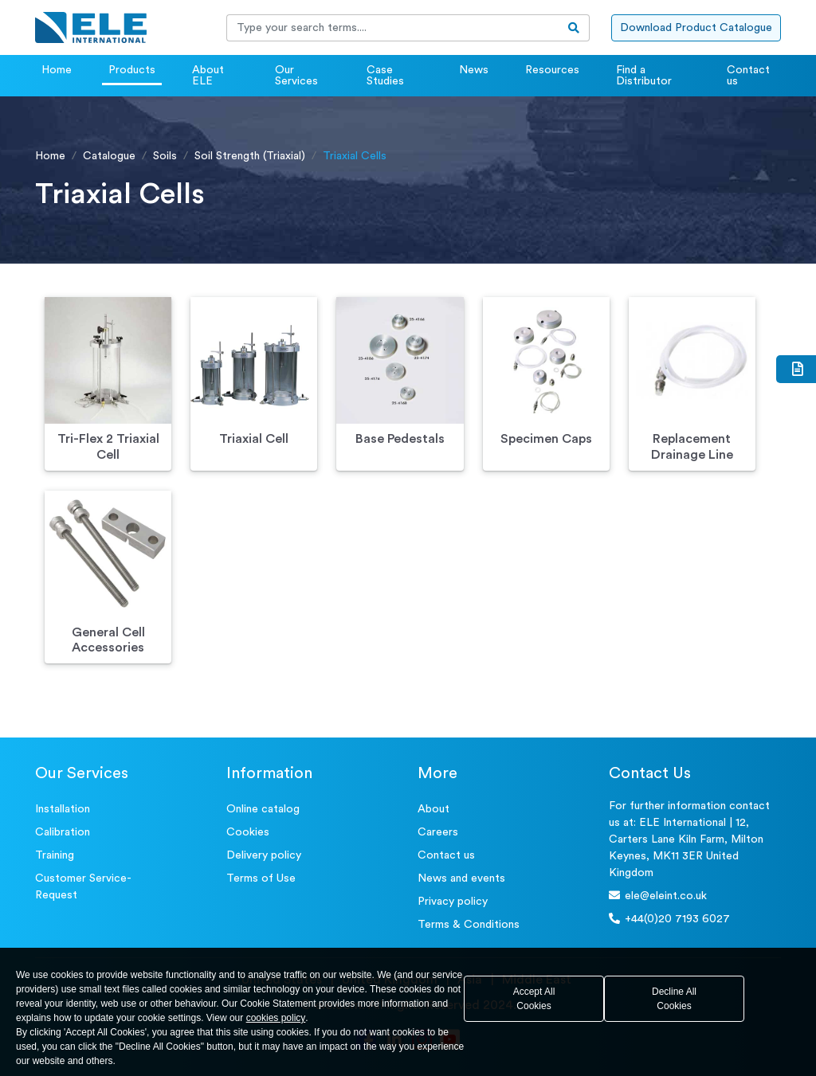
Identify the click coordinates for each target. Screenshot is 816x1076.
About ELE (208, 76)
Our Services (296, 76)
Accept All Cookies (534, 998)
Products (131, 70)
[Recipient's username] (392, 27)
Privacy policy (453, 901)
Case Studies (385, 76)
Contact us (748, 76)
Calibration (62, 832)
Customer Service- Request (83, 887)
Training (54, 855)
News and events (461, 878)
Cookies (247, 832)
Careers (438, 832)
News (473, 70)
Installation (62, 809)
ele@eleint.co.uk (658, 896)
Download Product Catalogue (696, 27)
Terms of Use (261, 878)
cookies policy (276, 1017)
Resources (552, 70)
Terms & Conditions (469, 924)
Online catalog (263, 809)
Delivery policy (263, 855)
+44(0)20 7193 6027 (669, 919)
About (433, 809)
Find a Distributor (644, 76)
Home (56, 70)
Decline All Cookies (674, 998)
